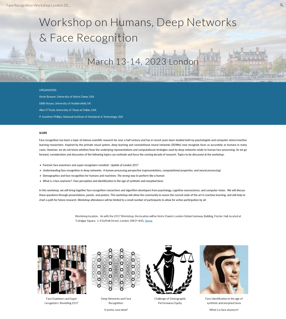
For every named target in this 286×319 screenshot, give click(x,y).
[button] (281, 5)
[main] (143, 41)
